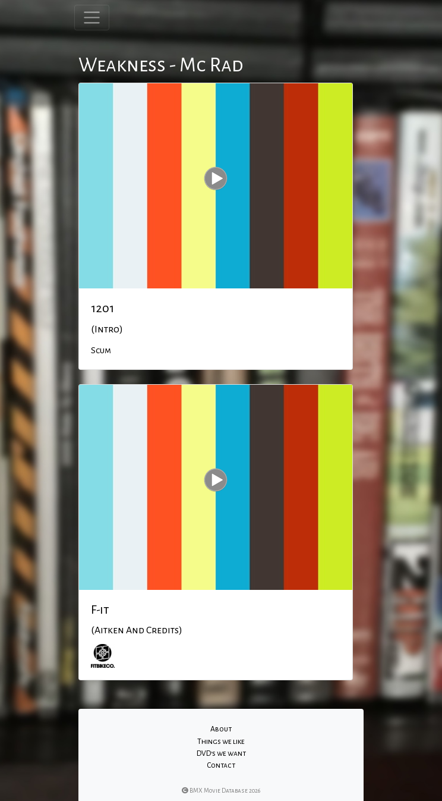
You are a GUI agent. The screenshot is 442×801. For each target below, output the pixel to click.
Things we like (221, 741)
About (221, 729)
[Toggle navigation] (91, 17)
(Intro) (107, 329)
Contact (221, 765)
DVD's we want (221, 753)
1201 (102, 308)
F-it (100, 609)
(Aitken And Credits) (136, 630)
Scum (101, 350)
